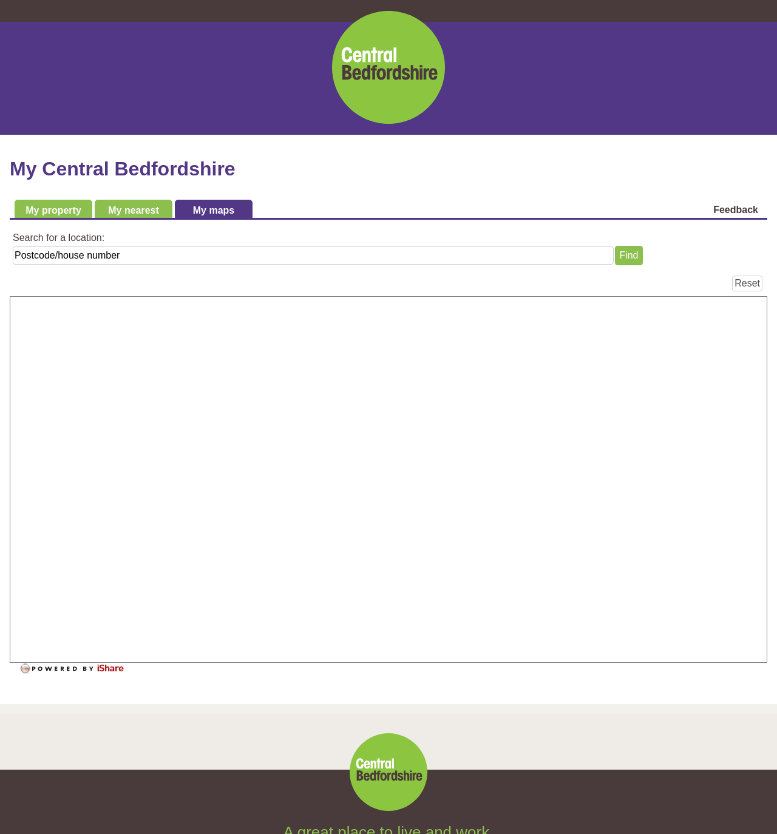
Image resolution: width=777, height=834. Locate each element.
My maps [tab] (213, 210)
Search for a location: (58, 237)
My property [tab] (53, 210)
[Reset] (747, 283)
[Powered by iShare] (80, 669)
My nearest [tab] (133, 210)
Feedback (735, 210)
